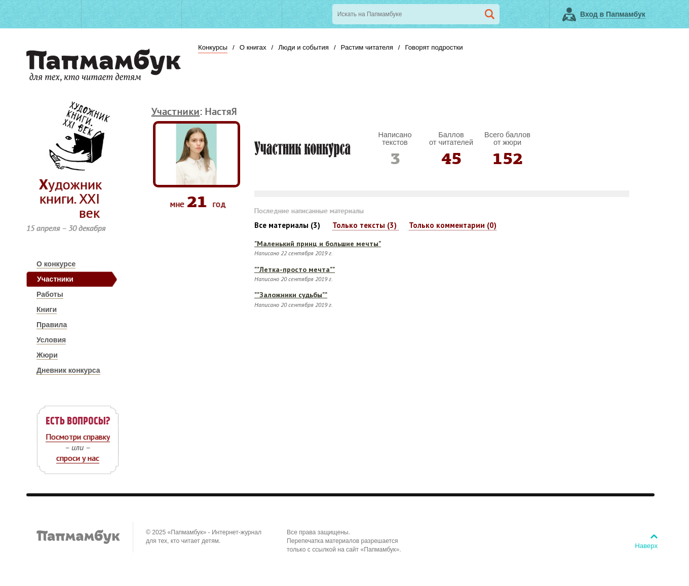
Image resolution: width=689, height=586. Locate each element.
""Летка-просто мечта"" (294, 269)
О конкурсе (55, 264)
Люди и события (303, 47)
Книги (46, 309)
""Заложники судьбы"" (290, 294)
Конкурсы (212, 47)
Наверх (646, 546)
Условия (51, 340)
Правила (51, 325)
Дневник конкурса (68, 370)
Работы (49, 294)
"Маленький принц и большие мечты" (317, 243)
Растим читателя (367, 47)
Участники (55, 279)
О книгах (253, 47)
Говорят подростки (434, 47)
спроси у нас (77, 458)
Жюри (47, 355)
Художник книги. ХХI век (70, 198)
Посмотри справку (78, 437)
